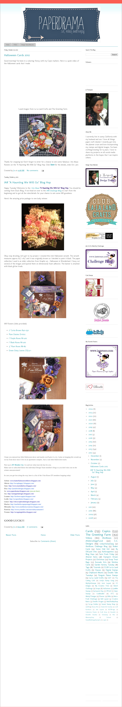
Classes (98, 570)
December (95, 456)
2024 (91, 409)
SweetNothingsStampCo (93, 620)
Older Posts (75, 535)
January (94, 502)
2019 (91, 427)
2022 (91, 416)
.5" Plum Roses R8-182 (17, 346)
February (94, 499)
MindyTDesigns (91, 596)
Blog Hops (90, 554)
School (109, 617)
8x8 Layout (105, 599)
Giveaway (105, 615)
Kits (114, 615)
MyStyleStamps (91, 583)
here (52, 164)
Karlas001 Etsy (98, 591)
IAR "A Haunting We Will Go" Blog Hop (27, 182)
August (94, 477)
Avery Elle (95, 607)
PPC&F (109, 591)
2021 (91, 420)
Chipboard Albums (96, 572)
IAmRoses (106, 538)
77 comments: (32, 527)
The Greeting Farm (98, 534)
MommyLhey (90, 617)
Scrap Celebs (93, 604)
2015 (91, 442)
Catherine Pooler (91, 612)
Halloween (106, 588)
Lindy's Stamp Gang (106, 580)
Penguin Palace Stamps (108, 575)
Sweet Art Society (106, 607)
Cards (89, 531)
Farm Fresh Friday (106, 554)
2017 (90, 434)
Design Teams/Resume (27, 45)
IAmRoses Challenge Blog (96, 546)
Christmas (100, 559)
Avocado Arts (101, 562)
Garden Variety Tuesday (104, 565)
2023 (91, 412)
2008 (91, 518)
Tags (87, 567)
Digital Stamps (112, 570)
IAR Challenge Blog (53, 191)
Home (7, 45)
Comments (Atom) (48, 541)
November (95, 459)
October (94, 463)
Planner (102, 596)
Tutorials (97, 567)
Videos (89, 538)
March (93, 495)
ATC (112, 594)
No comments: (33, 170)
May (93, 488)
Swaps (98, 588)
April (93, 491)
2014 (91, 445)
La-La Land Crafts (96, 578)
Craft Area (103, 612)
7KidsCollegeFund (94, 541)
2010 (91, 511)
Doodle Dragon (98, 601)
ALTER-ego (111, 609)
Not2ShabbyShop (112, 601)
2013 (91, 449)
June (93, 484)
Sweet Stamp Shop (108, 604)
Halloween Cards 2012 (17, 55)
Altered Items (91, 557)
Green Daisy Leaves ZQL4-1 (20, 350)
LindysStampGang (107, 544)
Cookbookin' (101, 594)
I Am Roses (35, 188)
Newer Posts (11, 535)
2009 (91, 514)
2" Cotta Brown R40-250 (19, 330)
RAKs (109, 596)
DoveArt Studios (91, 615)
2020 (91, 423)
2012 (91, 453)
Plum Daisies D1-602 (17, 334)
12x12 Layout (106, 583)
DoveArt (113, 612)
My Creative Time (102, 586)
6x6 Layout (100, 609)
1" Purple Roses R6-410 (18, 338)
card (87, 607)
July (92, 480)
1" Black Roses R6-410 (17, 342)
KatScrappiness (108, 552)
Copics (106, 531)
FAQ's (15, 45)
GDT (109, 578)
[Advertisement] (100, 642)
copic (104, 620)
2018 (91, 431)
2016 (91, 438)
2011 (90, 507)
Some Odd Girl (103, 549)
